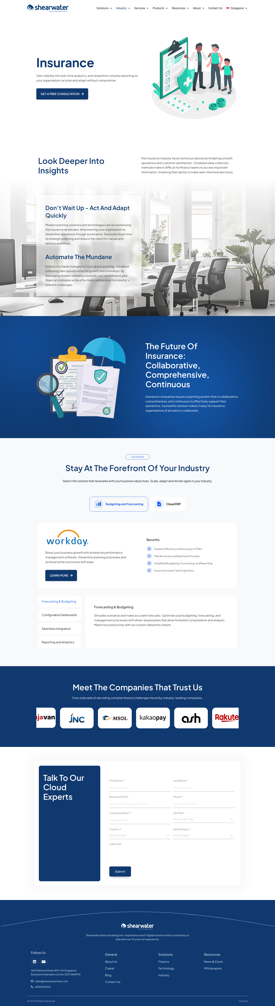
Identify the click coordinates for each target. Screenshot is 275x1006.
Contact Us (215, 8)
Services (141, 8)
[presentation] (136, 855)
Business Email (118, 797)
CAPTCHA (115, 844)
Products (160, 8)
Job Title (178, 813)
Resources (180, 8)
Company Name (119, 813)
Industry (123, 8)
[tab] (118, 504)
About (199, 8)
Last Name (180, 781)
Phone (177, 797)
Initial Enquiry (181, 829)
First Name (116, 781)
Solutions (104, 8)
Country (115, 829)
